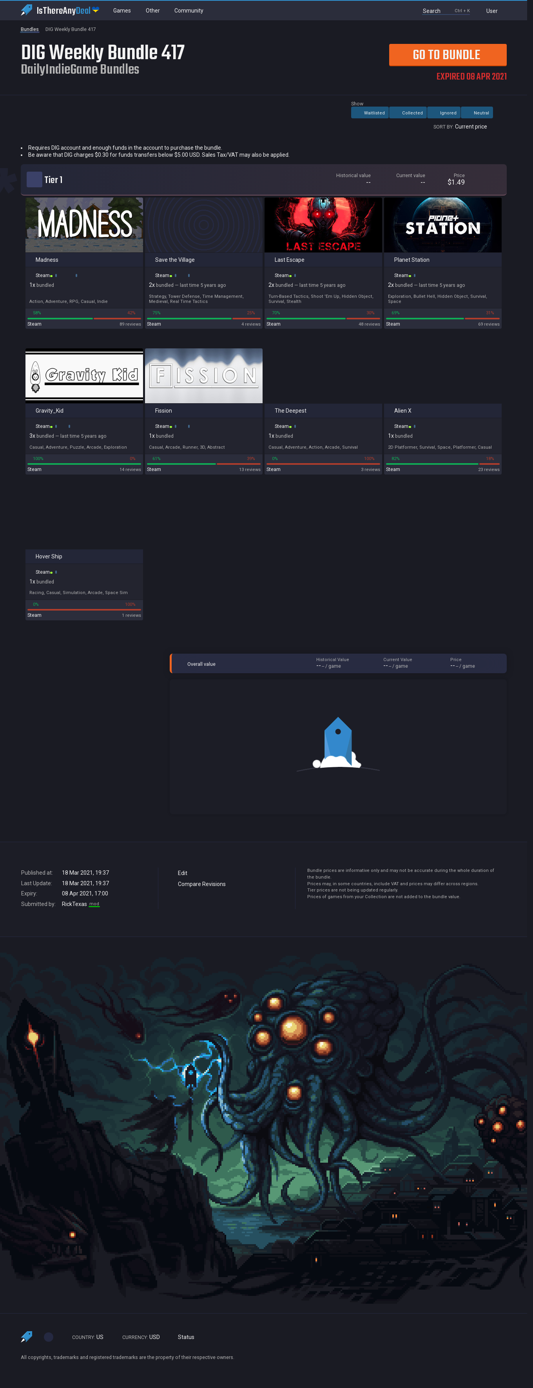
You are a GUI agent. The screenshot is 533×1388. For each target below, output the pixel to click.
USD (137, 1337)
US (84, 1337)
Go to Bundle (434, 55)
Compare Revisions (198, 884)
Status (183, 1337)
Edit (179, 873)
